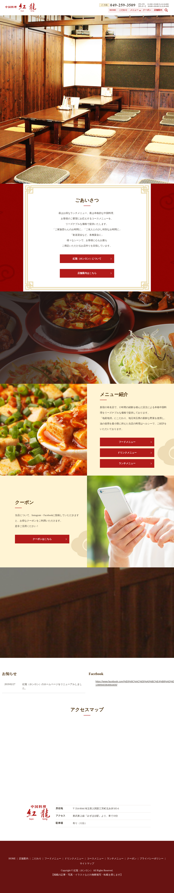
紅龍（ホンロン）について (87, 258)
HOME (113, 10)
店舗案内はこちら (87, 273)
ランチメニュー (127, 463)
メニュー (134, 10)
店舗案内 (158, 10)
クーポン (147, 10)
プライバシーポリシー (151, 858)
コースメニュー (95, 858)
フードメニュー (127, 442)
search (168, 10)
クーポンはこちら (42, 539)
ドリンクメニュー (127, 452)
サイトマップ (87, 863)
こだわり (123, 10)
